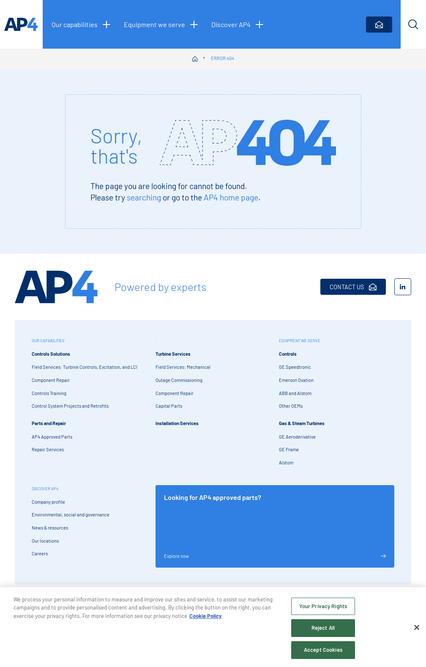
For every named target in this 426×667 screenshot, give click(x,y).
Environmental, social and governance (70, 514)
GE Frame (289, 449)
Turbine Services (173, 354)
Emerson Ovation (296, 380)
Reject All (323, 630)
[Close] (416, 630)
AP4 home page (231, 197)
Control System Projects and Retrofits (70, 406)
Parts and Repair (49, 423)
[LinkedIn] (402, 286)
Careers (40, 553)
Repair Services (48, 449)
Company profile (48, 502)
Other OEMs (291, 406)
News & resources (50, 527)
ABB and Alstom (295, 393)
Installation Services (177, 423)
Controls (288, 354)
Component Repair (51, 380)
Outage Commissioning (179, 380)
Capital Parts (169, 406)
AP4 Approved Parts (52, 436)
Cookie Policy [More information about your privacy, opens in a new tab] (205, 618)
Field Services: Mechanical (183, 367)
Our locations (45, 540)
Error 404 (222, 58)
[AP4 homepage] (21, 24)
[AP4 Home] (56, 287)
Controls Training (49, 393)
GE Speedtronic (295, 367)
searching (144, 197)
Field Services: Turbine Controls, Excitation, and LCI (84, 367)
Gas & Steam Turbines (302, 423)
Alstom (286, 462)
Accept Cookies (323, 652)
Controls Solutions (51, 354)
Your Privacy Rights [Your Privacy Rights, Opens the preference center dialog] (323, 608)
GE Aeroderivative (297, 436)
